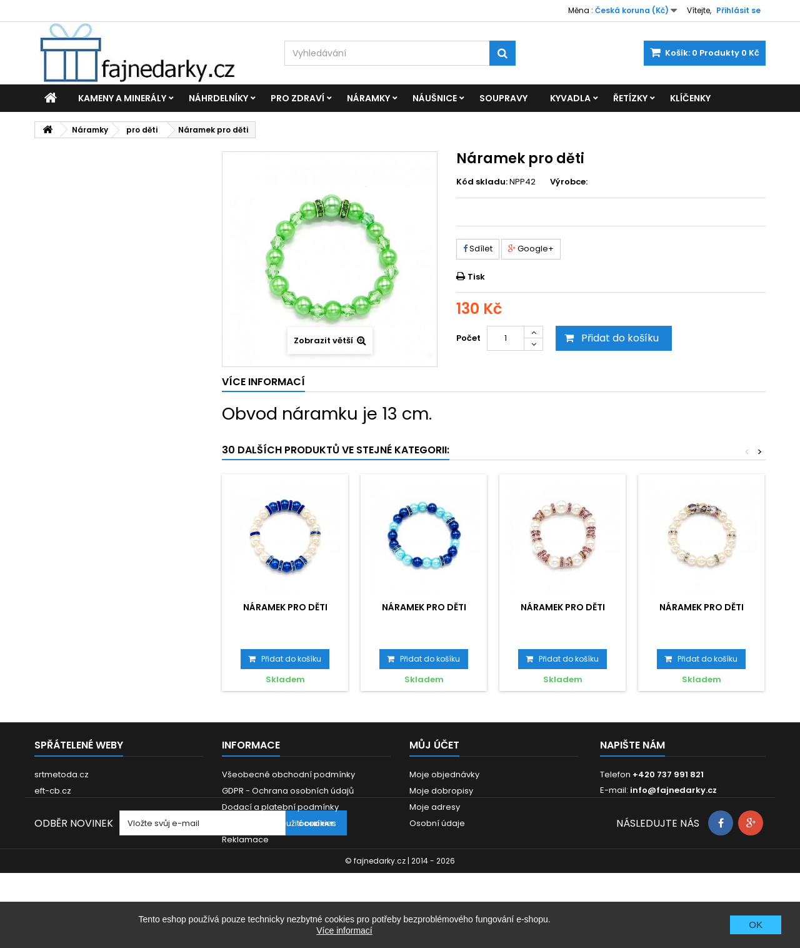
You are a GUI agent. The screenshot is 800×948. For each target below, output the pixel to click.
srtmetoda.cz (61, 774)
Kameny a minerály (122, 98)
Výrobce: (569, 182)
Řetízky (630, 98)
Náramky (368, 98)
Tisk (476, 277)
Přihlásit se (738, 10)
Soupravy (503, 98)
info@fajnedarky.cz (673, 790)
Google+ (531, 249)
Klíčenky (690, 98)
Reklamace (245, 839)
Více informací (344, 930)
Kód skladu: (482, 182)
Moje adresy (434, 807)
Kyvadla (570, 98)
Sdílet (477, 249)
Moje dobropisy (441, 791)
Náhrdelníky (218, 98)
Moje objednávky (444, 774)
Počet (468, 338)
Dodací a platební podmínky (280, 807)
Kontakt (237, 856)
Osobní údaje (437, 823)
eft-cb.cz (52, 791)
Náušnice (434, 98)
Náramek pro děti (285, 607)
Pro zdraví (297, 98)
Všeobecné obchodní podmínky (288, 774)
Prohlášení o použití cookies (279, 823)
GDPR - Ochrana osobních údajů (288, 791)
